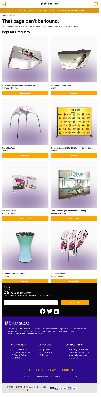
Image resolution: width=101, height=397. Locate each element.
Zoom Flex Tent (8, 148)
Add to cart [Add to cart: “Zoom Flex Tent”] (25, 156)
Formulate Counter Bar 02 (62, 85)
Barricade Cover (9, 211)
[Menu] (4, 4)
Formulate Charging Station (13, 273)
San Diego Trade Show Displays (35, 376)
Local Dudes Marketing (16, 390)
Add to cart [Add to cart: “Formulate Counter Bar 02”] (74, 93)
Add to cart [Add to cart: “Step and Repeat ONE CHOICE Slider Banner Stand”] (74, 156)
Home (4, 16)
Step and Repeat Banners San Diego (65, 376)
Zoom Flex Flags (58, 273)
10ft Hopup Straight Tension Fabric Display (68, 211)
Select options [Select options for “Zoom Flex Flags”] (74, 281)
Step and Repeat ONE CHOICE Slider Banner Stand (72, 148)
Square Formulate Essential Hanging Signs (19, 85)
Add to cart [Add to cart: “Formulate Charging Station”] (25, 281)
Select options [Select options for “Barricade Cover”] (25, 218)
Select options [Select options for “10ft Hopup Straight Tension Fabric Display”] (74, 218)
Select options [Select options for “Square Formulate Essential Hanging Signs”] (25, 93)
